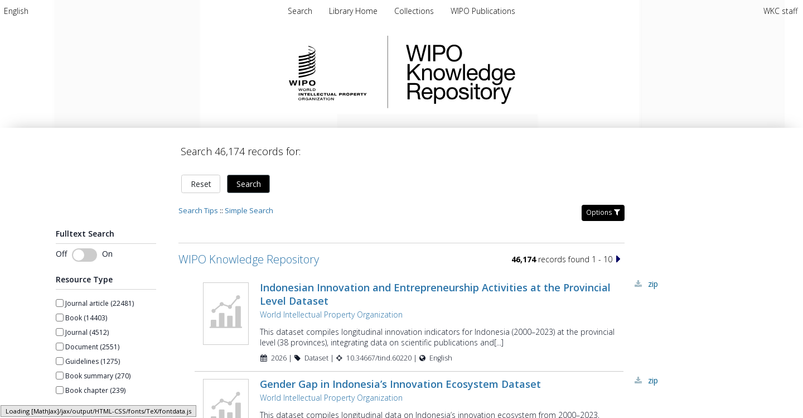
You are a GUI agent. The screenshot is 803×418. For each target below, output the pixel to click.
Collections (415, 11)
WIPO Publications (483, 11)
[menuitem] (16, 11)
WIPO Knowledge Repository (506, 72)
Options (603, 212)
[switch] (84, 255)
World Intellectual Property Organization (331, 314)
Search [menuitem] (300, 11)
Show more (74, 410)
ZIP (653, 283)
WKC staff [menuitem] (780, 11)
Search (248, 184)
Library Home (354, 11)
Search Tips (198, 210)
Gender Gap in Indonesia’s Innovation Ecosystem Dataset (400, 384)
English (16, 11)
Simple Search (249, 210)
